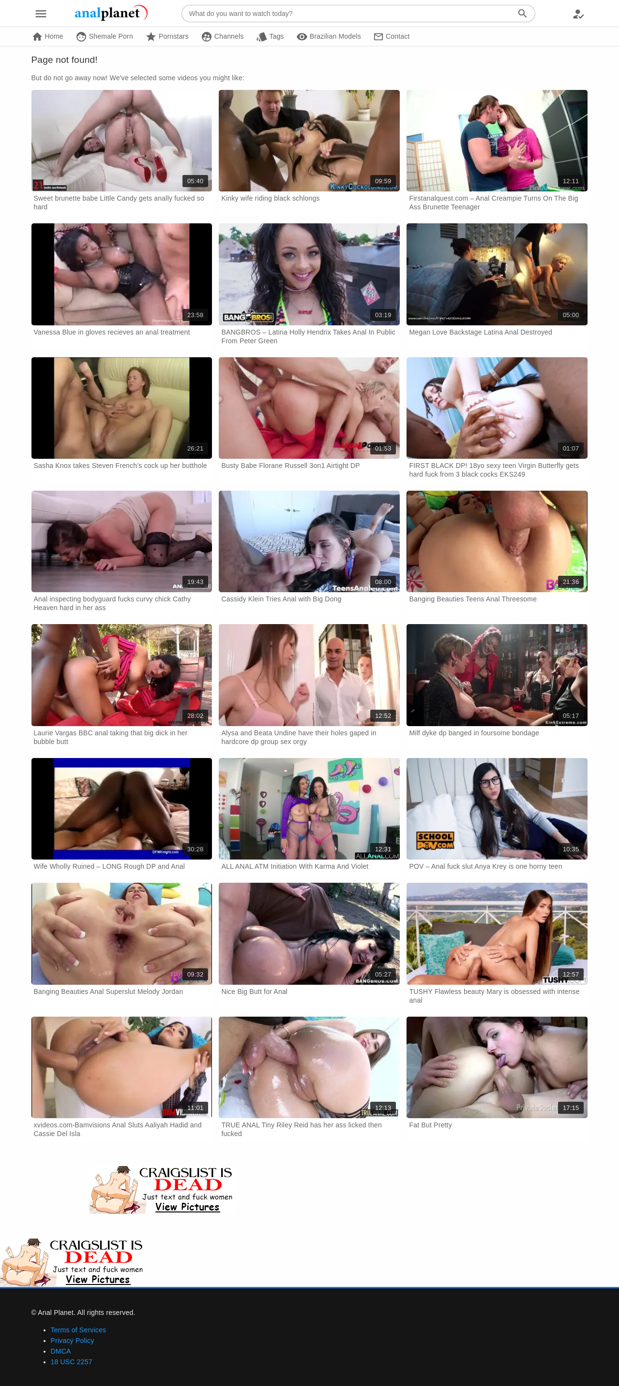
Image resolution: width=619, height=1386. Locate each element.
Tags (270, 37)
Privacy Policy (72, 1340)
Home (47, 37)
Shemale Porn (104, 37)
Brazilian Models (328, 37)
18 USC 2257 (71, 1362)
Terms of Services (78, 1330)
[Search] (523, 13)
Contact (391, 36)
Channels (222, 37)
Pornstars (167, 37)
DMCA (61, 1351)
